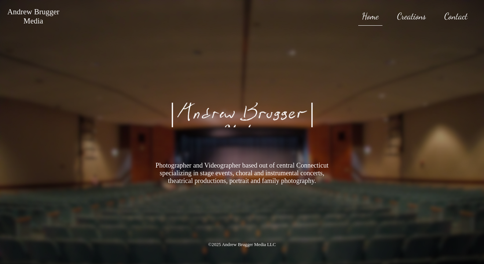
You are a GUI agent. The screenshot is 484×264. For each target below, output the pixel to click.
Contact (455, 16)
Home (370, 16)
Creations (411, 16)
